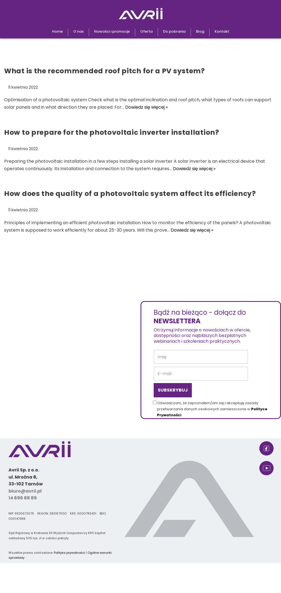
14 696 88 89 (23, 498)
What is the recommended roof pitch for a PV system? (104, 71)
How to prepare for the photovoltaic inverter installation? (111, 132)
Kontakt (222, 31)
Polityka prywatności (69, 552)
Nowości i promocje (112, 31)
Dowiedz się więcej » (146, 107)
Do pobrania (174, 31)
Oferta (146, 31)
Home (57, 31)
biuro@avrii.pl (25, 491)
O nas (78, 31)
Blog (200, 31)
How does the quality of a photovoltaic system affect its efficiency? (130, 193)
